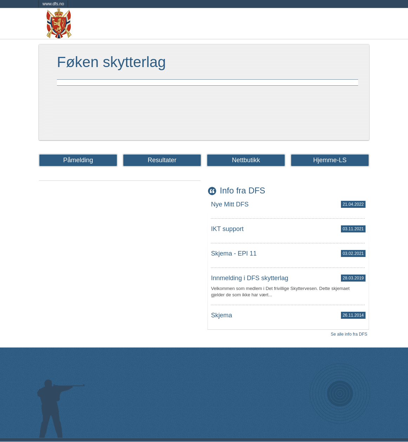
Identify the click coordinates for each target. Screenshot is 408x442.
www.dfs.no (53, 3)
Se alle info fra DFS (349, 334)
